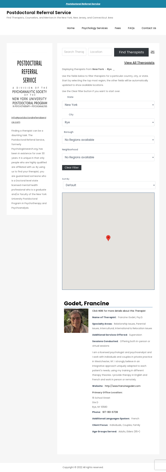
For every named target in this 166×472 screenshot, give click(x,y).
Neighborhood (70, 149)
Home (71, 28)
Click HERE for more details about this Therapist (119, 310)
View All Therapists (139, 62)
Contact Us (149, 28)
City (71, 114)
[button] (108, 238)
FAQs (131, 28)
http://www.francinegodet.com (123, 386)
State (70, 97)
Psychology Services (95, 28)
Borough (68, 132)
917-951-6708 (110, 412)
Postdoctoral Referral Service (83, 4)
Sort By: (66, 179)
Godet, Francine (86, 303)
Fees (118, 28)
